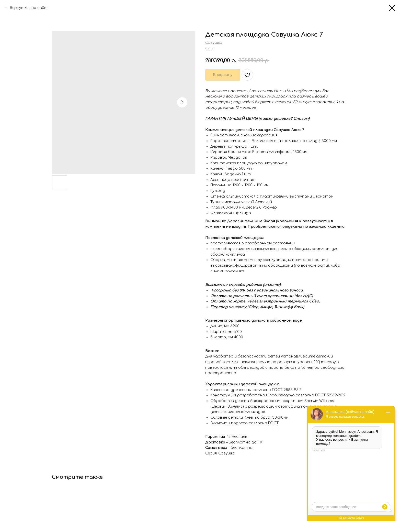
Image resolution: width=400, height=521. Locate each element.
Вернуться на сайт (29, 8)
